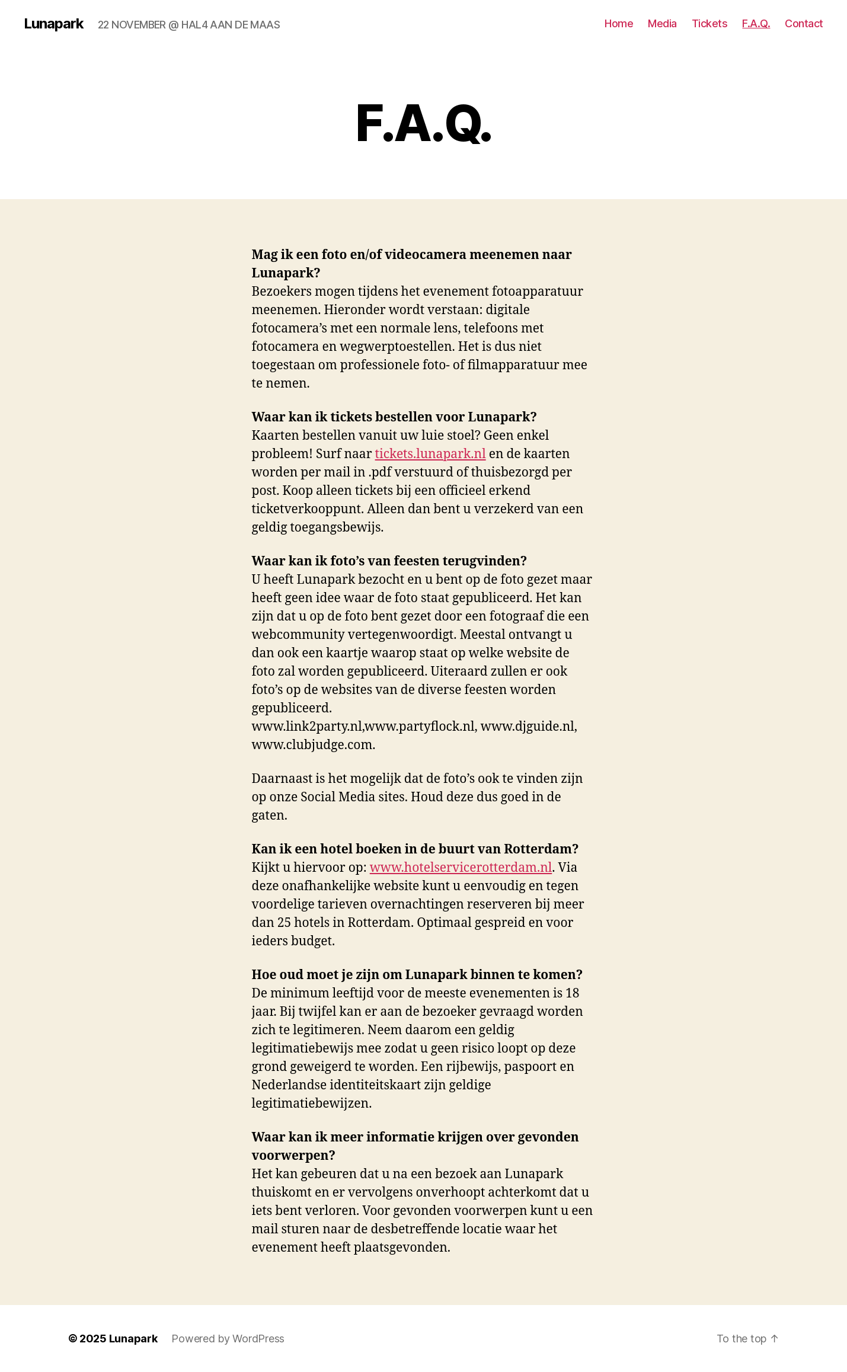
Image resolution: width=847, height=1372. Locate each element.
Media (662, 23)
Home (619, 23)
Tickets (710, 23)
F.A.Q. (756, 23)
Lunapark (54, 24)
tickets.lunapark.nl (430, 454)
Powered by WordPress (228, 1338)
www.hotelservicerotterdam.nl (461, 868)
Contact (804, 23)
